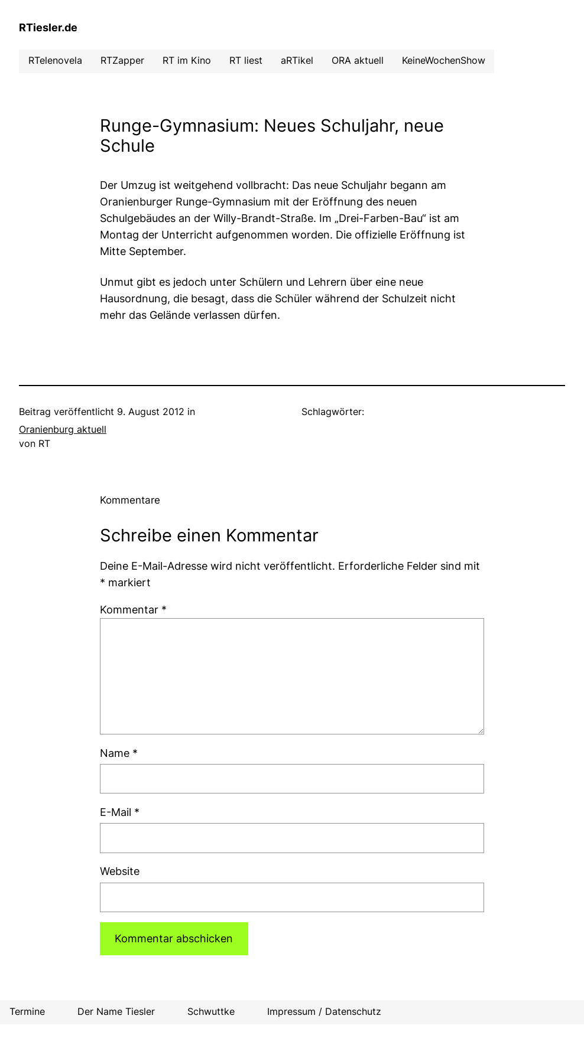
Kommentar (133, 609)
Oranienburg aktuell (62, 429)
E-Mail (119, 812)
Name (119, 753)
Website (119, 871)
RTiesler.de (48, 27)
